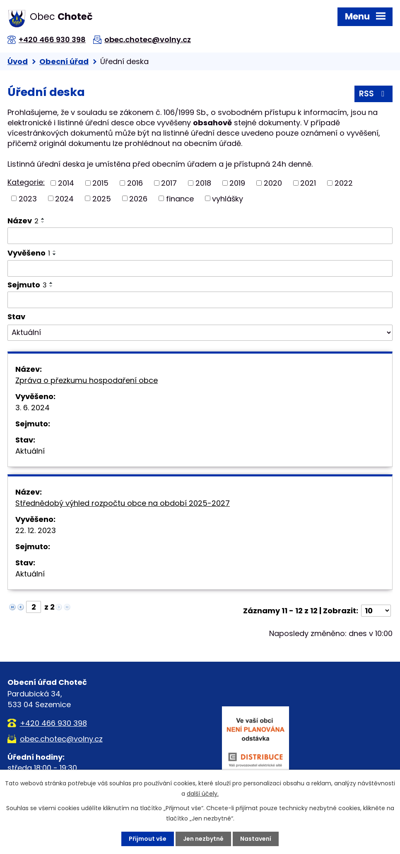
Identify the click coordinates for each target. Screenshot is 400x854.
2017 (169, 183)
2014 (66, 183)
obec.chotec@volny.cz (147, 39)
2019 (237, 183)
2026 (138, 198)
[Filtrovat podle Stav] (200, 333)
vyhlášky (227, 198)
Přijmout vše (147, 839)
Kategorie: (26, 182)
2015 (100, 183)
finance (180, 198)
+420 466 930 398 (52, 39)
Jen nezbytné (203, 839)
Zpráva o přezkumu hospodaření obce (86, 380)
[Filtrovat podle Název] (200, 235)
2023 (28, 198)
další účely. (203, 793)
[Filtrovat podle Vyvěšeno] (200, 268)
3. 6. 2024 (32, 407)
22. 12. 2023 (35, 530)
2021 (308, 183)
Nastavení (255, 839)
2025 (101, 198)
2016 (135, 183)
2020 (273, 183)
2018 (203, 183)
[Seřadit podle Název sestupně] (43, 222)
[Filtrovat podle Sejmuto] (200, 300)
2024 (64, 198)
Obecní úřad (64, 61)
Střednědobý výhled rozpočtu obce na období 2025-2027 (122, 503)
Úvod (17, 61)
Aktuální (30, 451)
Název (23, 220)
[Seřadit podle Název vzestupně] (43, 218)
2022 (344, 183)
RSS (373, 93)
